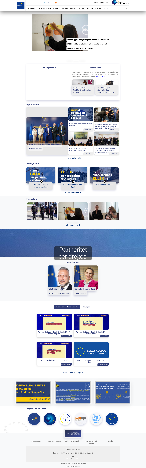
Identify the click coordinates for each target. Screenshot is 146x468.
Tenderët (81, 8)
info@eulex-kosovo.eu (73, 459)
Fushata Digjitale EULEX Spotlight (54, 360)
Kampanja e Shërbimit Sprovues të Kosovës (91, 361)
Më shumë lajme (73, 158)
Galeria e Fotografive (72, 441)
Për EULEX (30, 8)
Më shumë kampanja (73, 372)
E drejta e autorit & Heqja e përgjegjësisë (73, 464)
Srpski (108, 3)
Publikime (90, 8)
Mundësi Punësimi (68, 8)
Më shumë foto (73, 225)
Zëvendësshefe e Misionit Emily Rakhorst (85, 291)
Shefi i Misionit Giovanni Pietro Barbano (59, 291)
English (96, 3)
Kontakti (98, 8)
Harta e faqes (35, 441)
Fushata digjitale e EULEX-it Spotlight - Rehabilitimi (91, 333)
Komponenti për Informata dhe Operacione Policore (105, 90)
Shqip (102, 3)
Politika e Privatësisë (73, 466)
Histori (105, 8)
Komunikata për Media (91, 442)
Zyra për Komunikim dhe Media (48, 8)
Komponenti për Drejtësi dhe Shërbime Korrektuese (82, 90)
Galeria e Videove (54, 441)
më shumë (100, 76)
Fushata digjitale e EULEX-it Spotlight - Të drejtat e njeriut (54, 333)
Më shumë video (73, 193)
